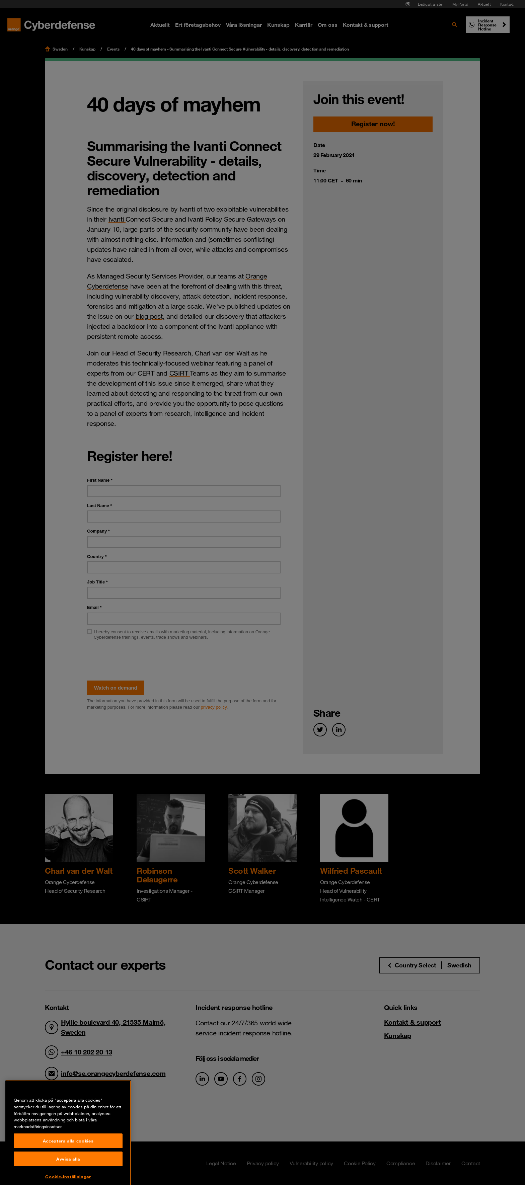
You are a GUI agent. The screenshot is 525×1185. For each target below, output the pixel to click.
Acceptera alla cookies (68, 1173)
